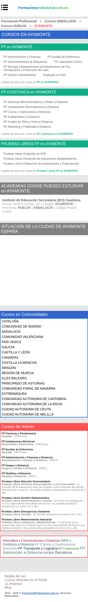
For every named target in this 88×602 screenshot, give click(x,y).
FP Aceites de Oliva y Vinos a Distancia (28, 121)
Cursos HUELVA (14, 26)
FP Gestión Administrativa (20, 75)
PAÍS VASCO (11, 342)
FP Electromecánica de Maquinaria (25, 61)
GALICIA (8, 347)
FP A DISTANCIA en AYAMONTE (28, 92)
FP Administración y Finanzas (22, 57)
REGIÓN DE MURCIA (18, 373)
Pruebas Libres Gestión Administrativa (25, 497)
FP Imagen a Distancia (15, 465)
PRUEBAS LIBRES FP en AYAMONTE (33, 144)
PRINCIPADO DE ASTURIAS (23, 383)
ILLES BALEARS (14, 378)
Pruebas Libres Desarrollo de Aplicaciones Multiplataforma (40, 158)
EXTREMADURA (14, 394)
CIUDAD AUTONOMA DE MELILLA (28, 414)
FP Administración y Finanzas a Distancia (27, 457)
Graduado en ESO (54, 75)
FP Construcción (69, 548)
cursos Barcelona (57, 552)
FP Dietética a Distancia (16, 473)
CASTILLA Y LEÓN (16, 352)
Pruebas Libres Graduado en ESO (25, 153)
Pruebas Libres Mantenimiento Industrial (27, 519)
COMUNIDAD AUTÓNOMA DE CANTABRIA (34, 399)
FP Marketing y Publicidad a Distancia (27, 126)
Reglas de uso (15, 576)
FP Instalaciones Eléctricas (18, 441)
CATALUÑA (10, 321)
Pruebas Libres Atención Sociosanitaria (26, 481)
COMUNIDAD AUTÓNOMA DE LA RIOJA (32, 404)
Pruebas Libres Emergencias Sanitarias (26, 511)
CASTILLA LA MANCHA (19, 362)
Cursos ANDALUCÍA (60, 21)
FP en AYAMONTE (16, 47)
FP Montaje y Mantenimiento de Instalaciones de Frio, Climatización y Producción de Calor (37, 68)
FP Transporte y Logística (38, 548)
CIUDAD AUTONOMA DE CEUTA (26, 409)
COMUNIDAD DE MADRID (21, 326)
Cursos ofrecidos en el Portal (26, 580)
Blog (8, 587)
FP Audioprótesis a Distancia (21, 117)
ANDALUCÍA (11, 331)
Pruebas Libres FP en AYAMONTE (57, 170)
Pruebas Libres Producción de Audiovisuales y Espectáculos (41, 163)
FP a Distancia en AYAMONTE (55, 133)
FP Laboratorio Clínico (68, 61)
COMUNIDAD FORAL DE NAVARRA (28, 388)
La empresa (13, 584)
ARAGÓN (9, 368)
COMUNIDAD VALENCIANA (22, 337)
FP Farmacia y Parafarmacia (19, 433)
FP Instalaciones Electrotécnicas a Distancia (31, 107)
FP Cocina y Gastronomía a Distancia (27, 112)
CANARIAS (10, 357)
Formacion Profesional (19, 21)
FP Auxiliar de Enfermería (64, 57)
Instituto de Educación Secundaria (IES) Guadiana (41, 200)
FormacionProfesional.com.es (40, 593)
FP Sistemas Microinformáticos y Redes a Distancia (36, 102)
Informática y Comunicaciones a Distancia (31, 540)
